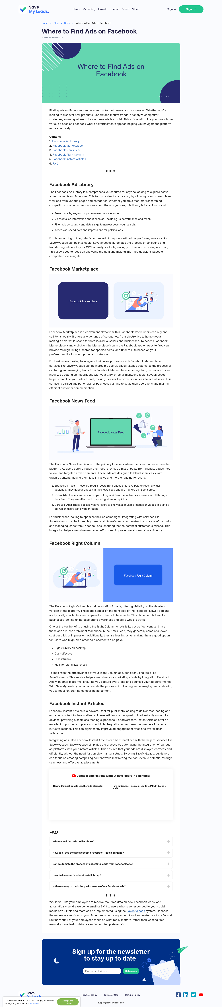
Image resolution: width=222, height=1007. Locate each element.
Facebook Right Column (68, 154)
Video (135, 9)
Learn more (34, 1003)
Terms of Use (111, 995)
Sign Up (191, 9)
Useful (115, 9)
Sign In (171, 9)
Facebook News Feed (67, 150)
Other (125, 9)
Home (45, 23)
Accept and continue (67, 1001)
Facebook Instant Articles (69, 159)
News (76, 9)
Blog (56, 23)
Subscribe (131, 970)
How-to (102, 9)
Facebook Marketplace (68, 145)
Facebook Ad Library (66, 141)
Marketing (89, 9)
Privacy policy (89, 995)
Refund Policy (132, 995)
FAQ (55, 163)
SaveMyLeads (136, 911)
